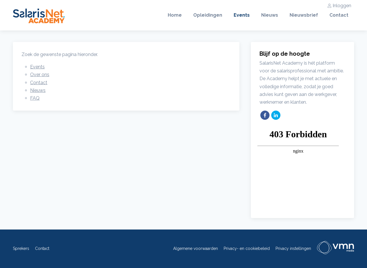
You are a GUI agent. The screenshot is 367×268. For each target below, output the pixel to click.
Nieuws (269, 15)
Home (175, 15)
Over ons (39, 74)
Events (242, 15)
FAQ (35, 98)
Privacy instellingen (293, 248)
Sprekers (21, 248)
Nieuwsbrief (304, 15)
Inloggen (339, 5)
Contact (338, 15)
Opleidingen (207, 15)
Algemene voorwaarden (195, 248)
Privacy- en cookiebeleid (247, 248)
